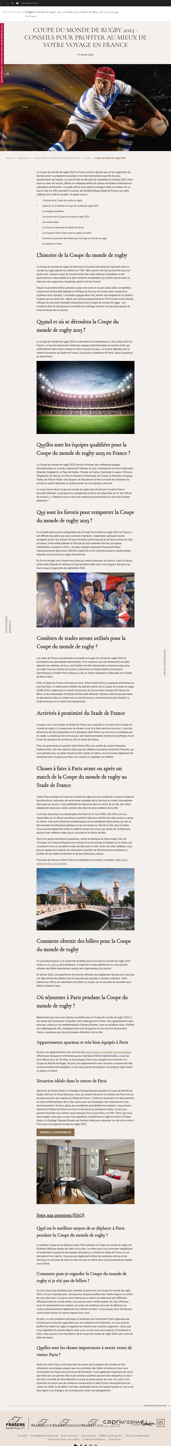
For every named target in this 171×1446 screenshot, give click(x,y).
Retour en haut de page (156, 1405)
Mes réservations (29, 3)
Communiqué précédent (8, 624)
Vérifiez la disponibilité (55, 1132)
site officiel (53, 964)
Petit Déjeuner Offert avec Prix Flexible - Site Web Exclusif (2, 54)
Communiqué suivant (164, 662)
